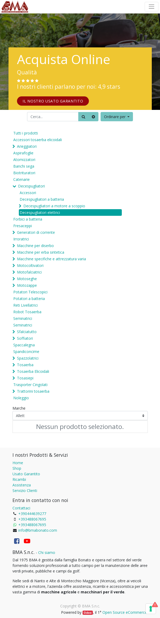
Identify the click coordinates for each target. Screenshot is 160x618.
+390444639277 (32, 513)
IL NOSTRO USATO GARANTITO (53, 101)
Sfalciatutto (27, 331)
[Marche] (80, 415)
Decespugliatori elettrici (40, 212)
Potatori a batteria (29, 298)
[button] (117, 116)
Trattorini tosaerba (33, 391)
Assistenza (21, 484)
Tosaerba (25, 364)
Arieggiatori (27, 146)
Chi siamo (46, 552)
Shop (16, 468)
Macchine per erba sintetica (40, 252)
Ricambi (19, 479)
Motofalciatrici (29, 272)
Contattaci (21, 507)
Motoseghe (27, 278)
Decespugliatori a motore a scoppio (54, 205)
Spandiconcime (26, 351)
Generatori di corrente (36, 232)
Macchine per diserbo (35, 245)
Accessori (28, 192)
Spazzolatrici (27, 358)
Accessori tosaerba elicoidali (37, 139)
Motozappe (27, 285)
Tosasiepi (25, 377)
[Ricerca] (83, 116)
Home (17, 462)
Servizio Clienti (24, 490)
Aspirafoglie (23, 152)
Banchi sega (23, 166)
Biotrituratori (24, 172)
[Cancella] (93, 116)
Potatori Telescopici (30, 291)
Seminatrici (22, 318)
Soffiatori (25, 338)
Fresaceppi (22, 225)
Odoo (88, 613)
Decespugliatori (31, 186)
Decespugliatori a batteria (42, 199)
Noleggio (21, 397)
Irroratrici (21, 238)
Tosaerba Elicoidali (33, 371)
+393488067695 (32, 519)
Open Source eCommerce (124, 612)
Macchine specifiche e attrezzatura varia (51, 258)
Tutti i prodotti (25, 133)
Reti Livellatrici (25, 305)
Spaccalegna (24, 344)
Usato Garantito (26, 473)
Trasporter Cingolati (30, 384)
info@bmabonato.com (37, 530)
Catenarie (21, 179)
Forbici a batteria (27, 219)
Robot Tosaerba (27, 311)
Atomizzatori (24, 159)
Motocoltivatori (30, 265)
